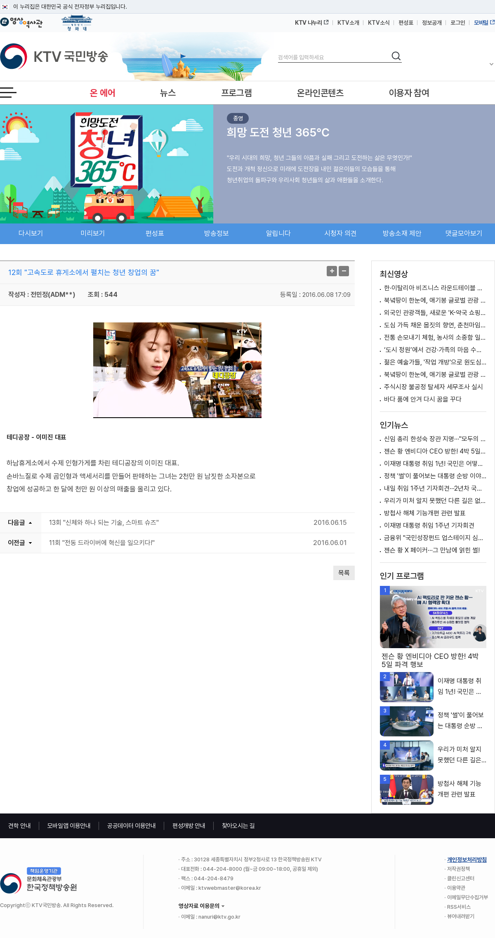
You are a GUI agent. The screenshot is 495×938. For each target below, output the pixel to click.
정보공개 (432, 22)
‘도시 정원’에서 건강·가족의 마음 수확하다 (435, 350)
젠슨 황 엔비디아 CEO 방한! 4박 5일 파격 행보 (435, 451)
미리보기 (92, 233)
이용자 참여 (409, 92)
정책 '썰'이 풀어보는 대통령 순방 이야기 (435, 476)
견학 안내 (19, 826)
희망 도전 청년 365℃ (278, 132)
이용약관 (456, 888)
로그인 (457, 22)
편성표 (405, 22)
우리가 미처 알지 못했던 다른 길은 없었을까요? (435, 501)
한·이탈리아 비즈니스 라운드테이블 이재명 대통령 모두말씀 (435, 288)
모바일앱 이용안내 (69, 826)
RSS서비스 (459, 907)
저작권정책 (458, 869)
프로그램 (236, 92)
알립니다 (278, 233)
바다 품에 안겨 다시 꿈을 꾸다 (423, 399)
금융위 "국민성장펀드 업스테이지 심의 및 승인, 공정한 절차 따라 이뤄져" (435, 538)
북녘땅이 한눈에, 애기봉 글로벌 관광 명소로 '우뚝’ (435, 300)
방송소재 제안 (402, 233)
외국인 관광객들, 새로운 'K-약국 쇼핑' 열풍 (435, 313)
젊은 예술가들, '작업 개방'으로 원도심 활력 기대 (435, 362)
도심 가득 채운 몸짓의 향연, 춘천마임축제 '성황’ (435, 325)
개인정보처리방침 (467, 859)
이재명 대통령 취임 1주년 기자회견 (429, 525)
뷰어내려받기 (460, 916)
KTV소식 (379, 22)
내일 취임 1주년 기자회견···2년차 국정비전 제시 (435, 488)
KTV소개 (348, 22)
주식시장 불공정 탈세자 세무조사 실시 (433, 387)
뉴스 (167, 92)
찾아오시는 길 (238, 826)
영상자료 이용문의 (199, 906)
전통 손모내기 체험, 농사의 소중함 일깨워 (435, 337)
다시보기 (31, 233)
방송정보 (216, 233)
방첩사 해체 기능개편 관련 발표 (425, 513)
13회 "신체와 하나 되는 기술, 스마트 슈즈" (104, 523)
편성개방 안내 (188, 826)
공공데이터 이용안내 (131, 826)
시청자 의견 (340, 233)
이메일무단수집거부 (467, 897)
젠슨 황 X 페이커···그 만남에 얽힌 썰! (432, 550)
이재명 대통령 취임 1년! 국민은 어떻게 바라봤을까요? (435, 464)
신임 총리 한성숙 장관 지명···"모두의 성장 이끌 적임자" (435, 439)
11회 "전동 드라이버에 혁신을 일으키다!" (102, 543)
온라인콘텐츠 (320, 92)
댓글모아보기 (464, 233)
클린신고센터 (460, 878)
